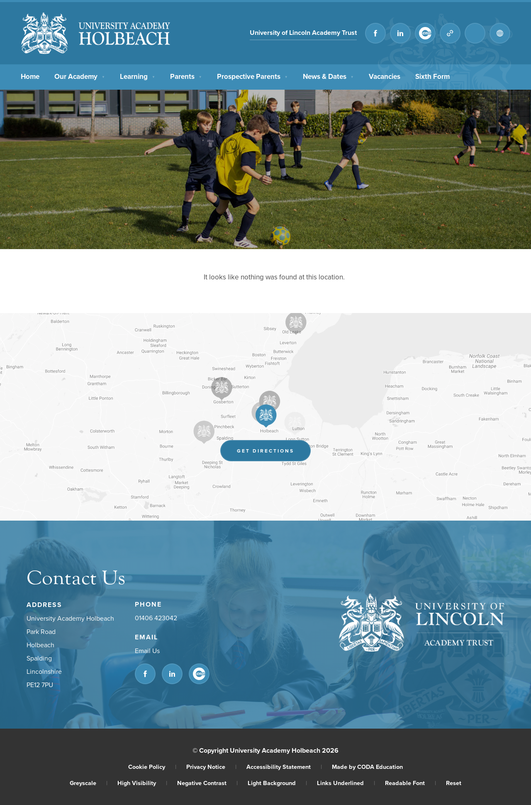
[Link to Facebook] (375, 33)
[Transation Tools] (500, 33)
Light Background (277, 782)
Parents (186, 76)
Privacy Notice (211, 766)
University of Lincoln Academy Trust (303, 32)
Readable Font (410, 782)
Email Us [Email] (147, 650)
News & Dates (328, 76)
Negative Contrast (207, 782)
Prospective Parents (252, 76)
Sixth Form (432, 76)
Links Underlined (346, 782)
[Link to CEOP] (425, 33)
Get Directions (265, 450)
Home (30, 76)
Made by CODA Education (367, 766)
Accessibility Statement (284, 766)
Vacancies (384, 76)
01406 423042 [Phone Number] (156, 617)
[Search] (475, 33)
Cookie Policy (152, 766)
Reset (453, 782)
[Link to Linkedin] (400, 33)
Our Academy (79, 76)
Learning (137, 76)
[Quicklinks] (450, 33)
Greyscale (88, 782)
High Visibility (142, 782)
